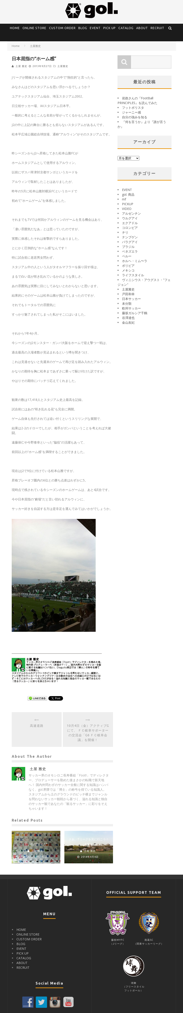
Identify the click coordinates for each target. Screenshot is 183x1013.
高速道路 (36, 725)
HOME (15, 28)
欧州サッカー (131, 308)
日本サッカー (131, 299)
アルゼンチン (131, 213)
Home (16, 46)
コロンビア (130, 227)
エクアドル (130, 223)
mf (124, 199)
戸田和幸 (128, 294)
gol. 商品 (128, 194)
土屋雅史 (62, 66)
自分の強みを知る (134, 117)
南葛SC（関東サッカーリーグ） (149, 940)
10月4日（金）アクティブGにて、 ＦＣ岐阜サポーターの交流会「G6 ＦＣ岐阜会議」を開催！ (88, 733)
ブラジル (128, 246)
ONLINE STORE (34, 28)
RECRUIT (157, 28)
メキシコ (128, 270)
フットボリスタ (133, 107)
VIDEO (126, 209)
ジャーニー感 (131, 112)
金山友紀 (128, 322)
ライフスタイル (133, 275)
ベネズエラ (130, 251)
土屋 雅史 (21, 66)
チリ (125, 232)
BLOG (82, 28)
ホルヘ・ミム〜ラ (134, 261)
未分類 (126, 303)
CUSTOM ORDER (62, 28)
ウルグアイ (130, 218)
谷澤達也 (128, 318)
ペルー (126, 256)
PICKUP (127, 204)
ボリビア (128, 265)
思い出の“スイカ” (36, 844)
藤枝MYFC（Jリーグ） (118, 940)
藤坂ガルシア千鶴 (134, 313)
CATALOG (125, 28)
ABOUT (142, 28)
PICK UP (109, 28)
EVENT (95, 28)
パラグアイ (130, 242)
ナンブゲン (130, 237)
